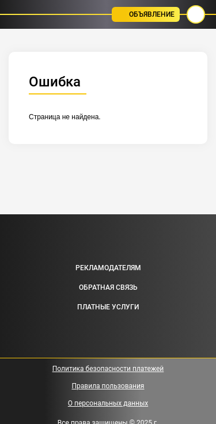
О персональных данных (108, 403)
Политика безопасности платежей (108, 368)
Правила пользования (108, 386)
